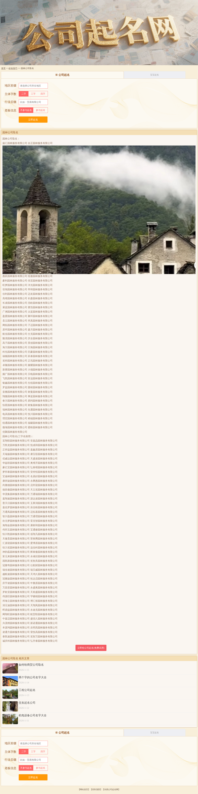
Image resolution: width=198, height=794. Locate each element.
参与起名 (40, 110)
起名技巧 (13, 68)
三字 (33, 94)
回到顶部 (96, 789)
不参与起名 (26, 110)
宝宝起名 (154, 75)
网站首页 (84, 789)
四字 (43, 94)
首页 (3, 68)
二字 (23, 94)
